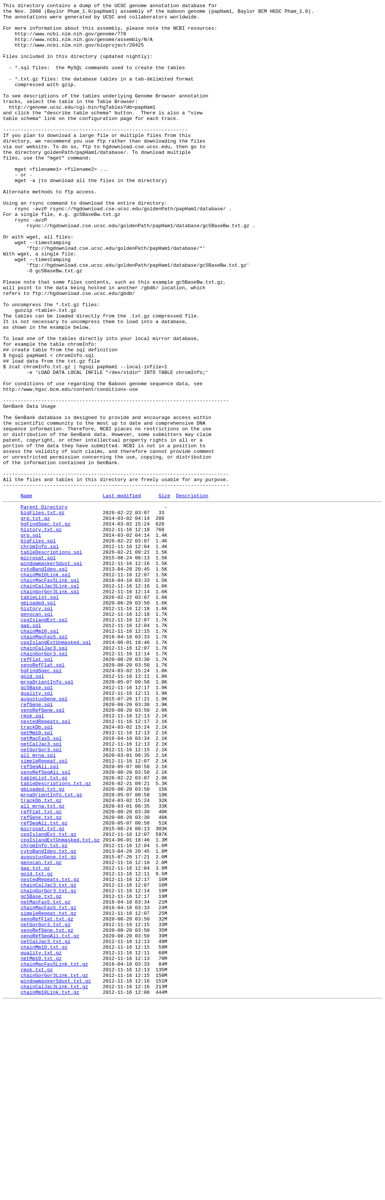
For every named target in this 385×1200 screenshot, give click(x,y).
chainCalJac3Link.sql (50, 700)
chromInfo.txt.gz (44, 1012)
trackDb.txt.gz (41, 958)
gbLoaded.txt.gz (43, 944)
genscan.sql (37, 734)
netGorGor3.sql (41, 897)
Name (26, 593)
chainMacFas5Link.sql (50, 694)
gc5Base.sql (37, 822)
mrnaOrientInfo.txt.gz (51, 951)
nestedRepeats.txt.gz (50, 1053)
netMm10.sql (37, 876)
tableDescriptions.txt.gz (56, 937)
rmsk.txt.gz (37, 1161)
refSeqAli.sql (40, 917)
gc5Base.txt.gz (41, 1073)
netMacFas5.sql (41, 883)
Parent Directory (44, 606)
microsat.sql (38, 667)
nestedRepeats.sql (46, 863)
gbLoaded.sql (38, 721)
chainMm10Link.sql (46, 687)
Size (164, 593)
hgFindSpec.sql (41, 802)
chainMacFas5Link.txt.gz (54, 1154)
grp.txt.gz (35, 619)
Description (192, 593)
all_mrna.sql (38, 904)
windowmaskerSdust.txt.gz (56, 1174)
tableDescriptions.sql (51, 660)
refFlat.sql (37, 788)
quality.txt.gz (41, 1141)
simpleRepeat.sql (44, 910)
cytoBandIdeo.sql (44, 680)
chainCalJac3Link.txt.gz (54, 1181)
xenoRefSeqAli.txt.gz (50, 1120)
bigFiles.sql (38, 646)
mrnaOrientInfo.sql (47, 816)
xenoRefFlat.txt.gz (47, 1100)
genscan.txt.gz (41, 1032)
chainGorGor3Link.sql (50, 707)
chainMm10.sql (40, 755)
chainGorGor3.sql (44, 782)
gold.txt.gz (37, 1046)
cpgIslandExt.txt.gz (48, 998)
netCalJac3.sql (41, 890)
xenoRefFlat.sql (43, 795)
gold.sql (32, 809)
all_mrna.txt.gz (43, 965)
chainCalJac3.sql (44, 775)
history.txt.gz (41, 633)
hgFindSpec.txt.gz (46, 626)
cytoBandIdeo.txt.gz (48, 1019)
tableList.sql (40, 714)
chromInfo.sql (40, 653)
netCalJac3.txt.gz (46, 1127)
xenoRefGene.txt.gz (47, 1113)
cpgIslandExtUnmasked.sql (56, 768)
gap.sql (31, 748)
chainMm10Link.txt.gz (50, 1188)
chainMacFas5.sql (44, 761)
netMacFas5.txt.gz (46, 1080)
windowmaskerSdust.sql (51, 673)
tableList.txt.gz (44, 931)
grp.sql (31, 639)
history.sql (37, 728)
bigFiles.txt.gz (43, 612)
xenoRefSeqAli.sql (46, 924)
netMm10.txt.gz (41, 1147)
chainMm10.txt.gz (44, 1134)
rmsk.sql (32, 856)
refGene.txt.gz (41, 978)
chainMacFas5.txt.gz (48, 1086)
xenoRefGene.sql (43, 849)
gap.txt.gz (35, 1039)
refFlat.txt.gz (41, 971)
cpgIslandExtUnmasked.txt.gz (60, 1005)
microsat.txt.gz (43, 992)
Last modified (122, 593)
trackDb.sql (37, 870)
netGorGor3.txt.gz (46, 1107)
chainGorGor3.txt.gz (48, 1066)
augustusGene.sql (44, 836)
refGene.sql (37, 843)
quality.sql (37, 829)
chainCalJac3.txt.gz (48, 1059)
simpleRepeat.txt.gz (48, 1093)
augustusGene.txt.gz (48, 1025)
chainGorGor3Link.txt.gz (54, 1168)
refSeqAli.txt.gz (44, 985)
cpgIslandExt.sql (44, 741)
